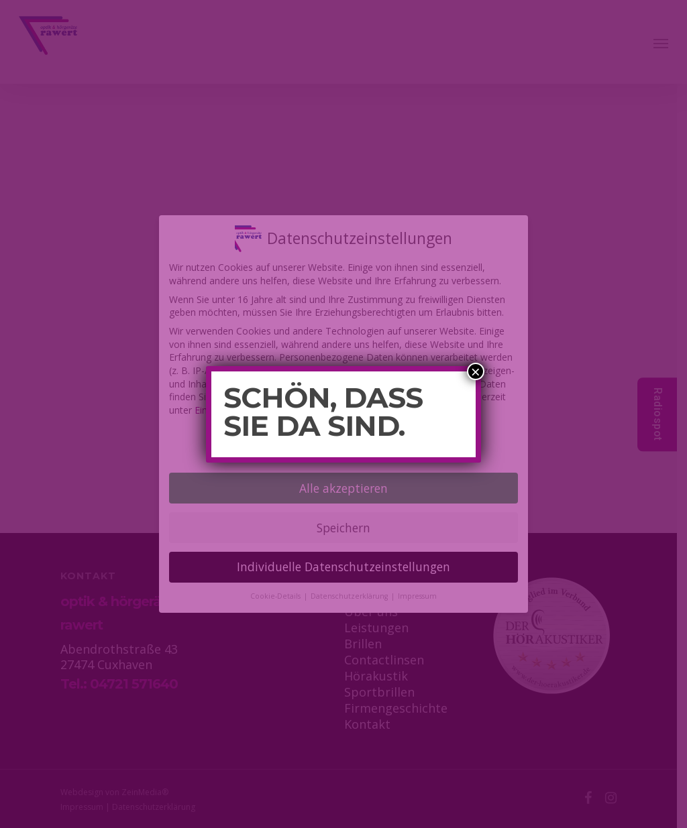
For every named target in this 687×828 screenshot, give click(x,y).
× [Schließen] (475, 371)
